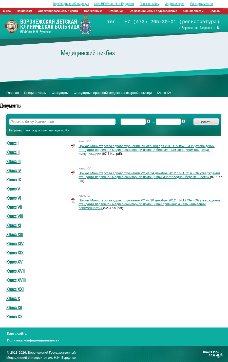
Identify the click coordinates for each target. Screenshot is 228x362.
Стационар (115, 10)
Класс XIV (15, 243)
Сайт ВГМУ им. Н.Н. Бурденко (114, 3)
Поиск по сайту (149, 3)
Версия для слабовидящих (71, 3)
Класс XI (13, 225)
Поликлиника (93, 10)
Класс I (12, 143)
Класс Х (13, 298)
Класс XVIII (16, 280)
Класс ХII (14, 307)
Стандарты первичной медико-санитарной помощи (113, 93)
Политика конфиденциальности (33, 340)
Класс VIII (14, 216)
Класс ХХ (14, 316)
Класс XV (14, 261)
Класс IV (13, 170)
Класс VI (13, 198)
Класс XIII (14, 234)
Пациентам (24, 10)
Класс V (13, 188)
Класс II (13, 152)
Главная (12, 93)
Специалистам (193, 10)
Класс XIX (15, 252)
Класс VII (14, 207)
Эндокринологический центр (58, 10)
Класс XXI (15, 289)
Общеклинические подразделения (153, 10)
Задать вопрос (174, 3)
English (215, 10)
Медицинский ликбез (88, 53)
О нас (7, 10)
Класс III (13, 161)
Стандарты (60, 93)
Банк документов (201, 3)
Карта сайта (17, 333)
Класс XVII (15, 271)
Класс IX (13, 179)
